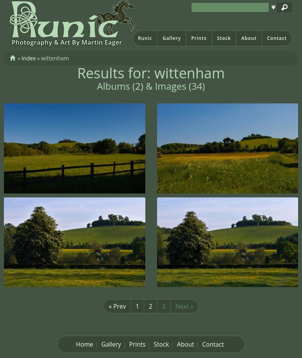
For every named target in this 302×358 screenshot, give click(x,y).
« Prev (117, 306)
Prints (199, 38)
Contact (277, 38)
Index (28, 58)
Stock (224, 38)
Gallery (172, 38)
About (249, 38)
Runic (145, 38)
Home (84, 344)
